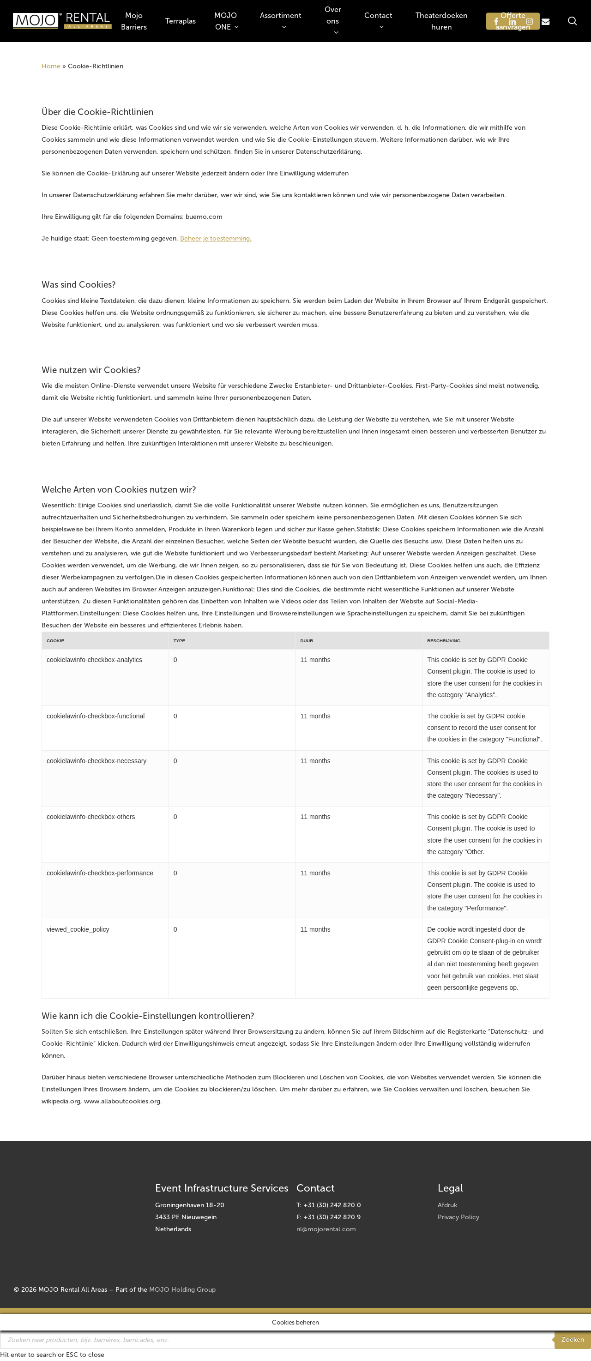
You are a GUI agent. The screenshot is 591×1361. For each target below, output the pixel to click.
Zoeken (572, 1339)
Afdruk (447, 1205)
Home (51, 66)
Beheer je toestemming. (216, 238)
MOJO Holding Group (182, 1290)
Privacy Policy (458, 1217)
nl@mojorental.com (326, 1229)
